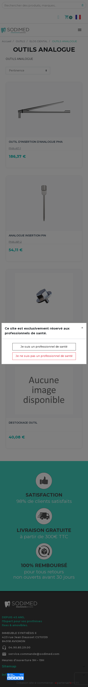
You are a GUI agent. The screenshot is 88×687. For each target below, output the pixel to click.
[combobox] (73, 682)
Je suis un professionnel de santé (44, 346)
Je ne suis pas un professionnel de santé (44, 356)
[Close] (82, 328)
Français (74, 682)
